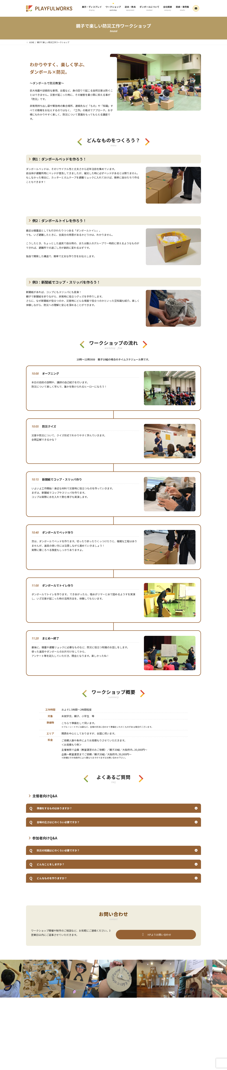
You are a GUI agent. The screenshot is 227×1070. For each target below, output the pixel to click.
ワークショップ (70, 1016)
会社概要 (135, 1016)
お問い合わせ (188, 1016)
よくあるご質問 (170, 1016)
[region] (155, 82)
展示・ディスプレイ (49, 1016)
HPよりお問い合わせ (156, 934)
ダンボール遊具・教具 (92, 1016)
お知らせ (32, 1020)
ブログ (45, 1020)
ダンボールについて (116, 1016)
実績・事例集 (151, 1016)
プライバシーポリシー (64, 1020)
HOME (31, 1016)
